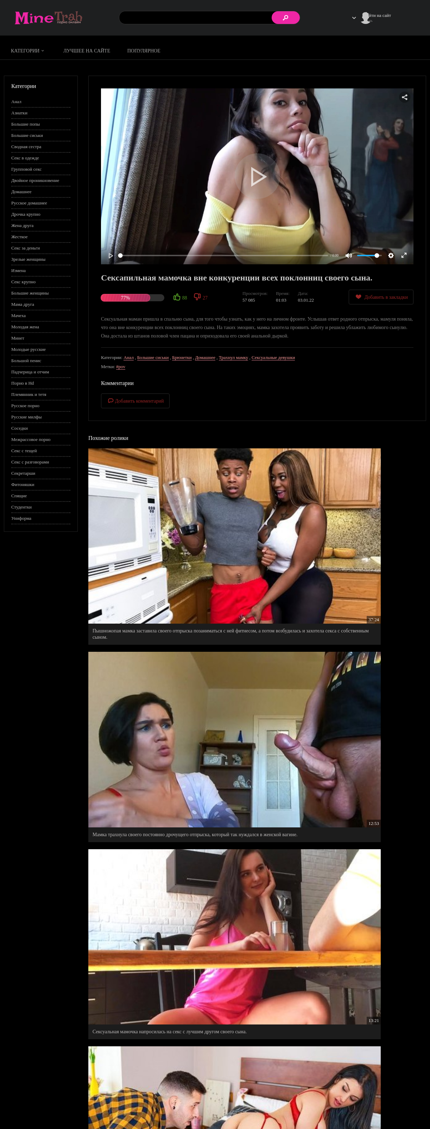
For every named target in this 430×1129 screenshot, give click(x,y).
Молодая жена (25, 326)
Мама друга (22, 304)
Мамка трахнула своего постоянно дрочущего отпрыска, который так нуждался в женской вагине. (255, 527)
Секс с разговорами (30, 462)
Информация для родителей (399, 1102)
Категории (28, 50)
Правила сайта (343, 1102)
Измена (18, 270)
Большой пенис (26, 360)
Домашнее (21, 191)
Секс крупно (23, 281)
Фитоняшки (22, 484)
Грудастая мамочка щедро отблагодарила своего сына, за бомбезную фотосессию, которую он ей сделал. (250, 731)
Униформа (21, 518)
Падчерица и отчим (30, 371)
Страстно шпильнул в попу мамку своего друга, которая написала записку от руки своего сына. (136, 632)
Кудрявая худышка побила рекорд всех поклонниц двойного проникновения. (362, 834)
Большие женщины (30, 293)
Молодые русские (28, 349)
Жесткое (19, 236)
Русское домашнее (29, 203)
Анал (16, 101)
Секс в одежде (25, 157)
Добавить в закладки (381, 297)
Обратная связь (386, 1110)
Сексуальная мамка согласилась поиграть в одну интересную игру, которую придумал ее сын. (369, 731)
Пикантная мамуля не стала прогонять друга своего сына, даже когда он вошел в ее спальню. (139, 1042)
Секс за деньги (25, 248)
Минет (17, 338)
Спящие (19, 495)
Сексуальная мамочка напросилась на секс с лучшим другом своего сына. (368, 523)
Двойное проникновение (35, 180)
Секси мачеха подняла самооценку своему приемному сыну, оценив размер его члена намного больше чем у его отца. (366, 943)
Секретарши (23, 473)
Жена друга (22, 225)
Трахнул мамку (233, 357)
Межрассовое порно (31, 439)
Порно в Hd (22, 383)
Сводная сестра (26, 146)
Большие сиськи (27, 135)
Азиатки (19, 112)
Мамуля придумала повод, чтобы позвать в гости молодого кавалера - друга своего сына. (254, 940)
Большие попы (25, 124)
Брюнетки (181, 357)
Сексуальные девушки (273, 357)
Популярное (143, 50)
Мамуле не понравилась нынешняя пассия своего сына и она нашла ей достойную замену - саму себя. (256, 632)
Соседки (19, 428)
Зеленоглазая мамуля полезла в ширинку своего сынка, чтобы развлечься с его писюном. (372, 629)
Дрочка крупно (25, 214)
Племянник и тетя (28, 394)
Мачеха (18, 315)
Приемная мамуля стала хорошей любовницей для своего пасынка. (141, 940)
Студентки (21, 507)
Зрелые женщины (28, 259)
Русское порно (25, 405)
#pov (120, 366)
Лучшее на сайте (86, 50)
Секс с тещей (24, 450)
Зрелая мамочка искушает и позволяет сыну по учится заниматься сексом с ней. (142, 834)
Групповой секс (26, 169)
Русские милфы (26, 417)
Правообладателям (347, 1110)
